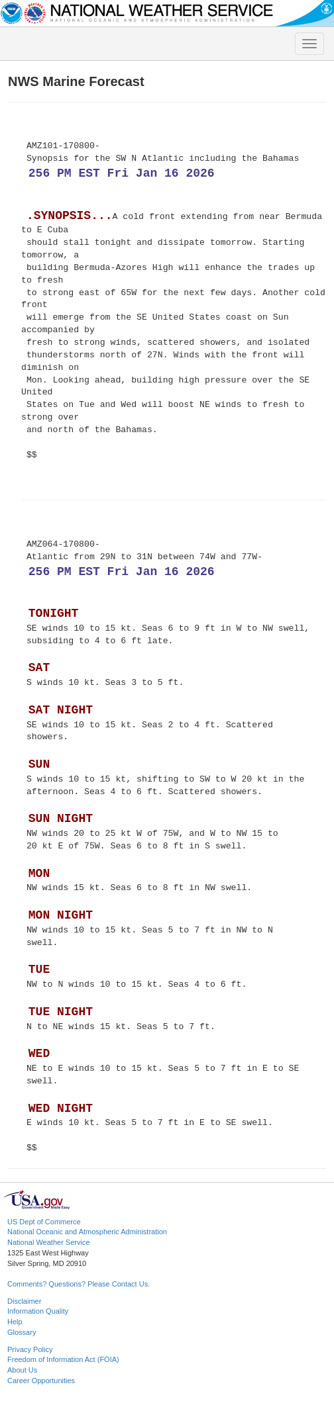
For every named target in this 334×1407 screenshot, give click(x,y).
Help (15, 1322)
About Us (22, 1370)
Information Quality (37, 1311)
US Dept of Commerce (44, 1222)
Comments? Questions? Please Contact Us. (78, 1284)
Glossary (21, 1332)
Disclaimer (24, 1301)
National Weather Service (48, 1242)
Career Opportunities (41, 1380)
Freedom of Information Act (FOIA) (63, 1359)
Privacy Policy (29, 1349)
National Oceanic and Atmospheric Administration (87, 1232)
